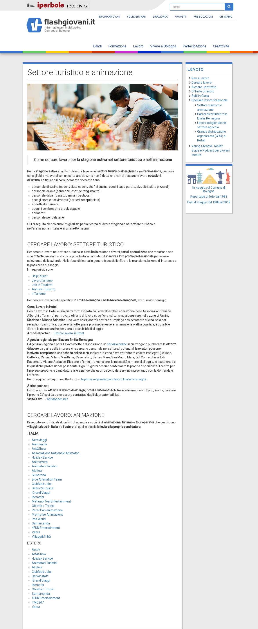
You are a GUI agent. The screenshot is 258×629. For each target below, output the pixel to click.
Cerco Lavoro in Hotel (69, 333)
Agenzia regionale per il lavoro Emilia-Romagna (113, 379)
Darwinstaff (40, 576)
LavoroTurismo (42, 280)
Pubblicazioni (203, 16)
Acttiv (36, 549)
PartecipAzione (194, 46)
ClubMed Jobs (42, 484)
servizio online (117, 344)
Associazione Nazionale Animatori (55, 453)
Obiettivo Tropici (43, 506)
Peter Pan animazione (47, 510)
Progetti (181, 16)
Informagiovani (109, 16)
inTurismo (39, 293)
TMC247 (38, 602)
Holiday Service (42, 457)
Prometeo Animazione (47, 514)
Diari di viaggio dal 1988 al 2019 (208, 202)
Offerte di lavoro (202, 91)
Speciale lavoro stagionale (209, 100)
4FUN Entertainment (46, 528)
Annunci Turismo (43, 289)
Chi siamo (225, 16)
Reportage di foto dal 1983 (208, 196)
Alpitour (37, 470)
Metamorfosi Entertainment (51, 501)
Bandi (97, 46)
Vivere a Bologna (163, 46)
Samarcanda (41, 523)
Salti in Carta (200, 96)
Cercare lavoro (201, 82)
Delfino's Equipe (42, 488)
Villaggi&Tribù (41, 536)
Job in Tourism (42, 285)
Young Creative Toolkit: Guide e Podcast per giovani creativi (210, 150)
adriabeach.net (57, 399)
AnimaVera (40, 462)
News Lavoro (200, 78)
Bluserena (39, 475)
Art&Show (39, 448)
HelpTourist (40, 276)
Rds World (39, 519)
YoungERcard (136, 16)
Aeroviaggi (39, 440)
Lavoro (138, 46)
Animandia (39, 444)
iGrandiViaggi (41, 492)
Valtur (36, 532)
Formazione (117, 46)
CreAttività (221, 46)
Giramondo (160, 16)
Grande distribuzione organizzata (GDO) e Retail (211, 136)
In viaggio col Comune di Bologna (209, 189)
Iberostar (38, 497)
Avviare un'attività (203, 87)
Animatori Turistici (44, 466)
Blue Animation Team (47, 479)
